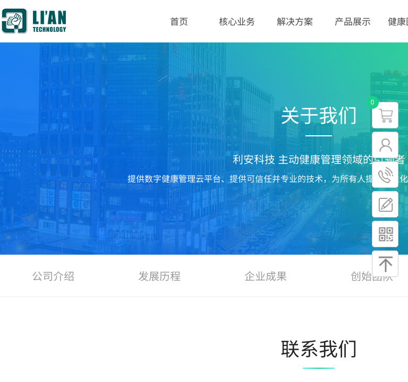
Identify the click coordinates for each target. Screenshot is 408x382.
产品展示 (353, 21)
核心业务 (237, 21)
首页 (179, 21)
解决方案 (295, 21)
